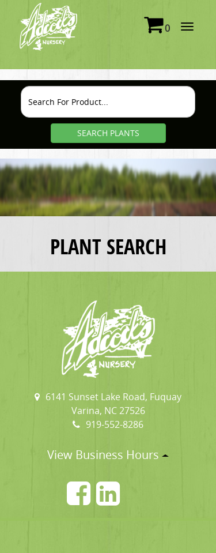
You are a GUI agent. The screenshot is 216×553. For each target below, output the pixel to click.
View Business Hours (108, 454)
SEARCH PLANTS (108, 132)
